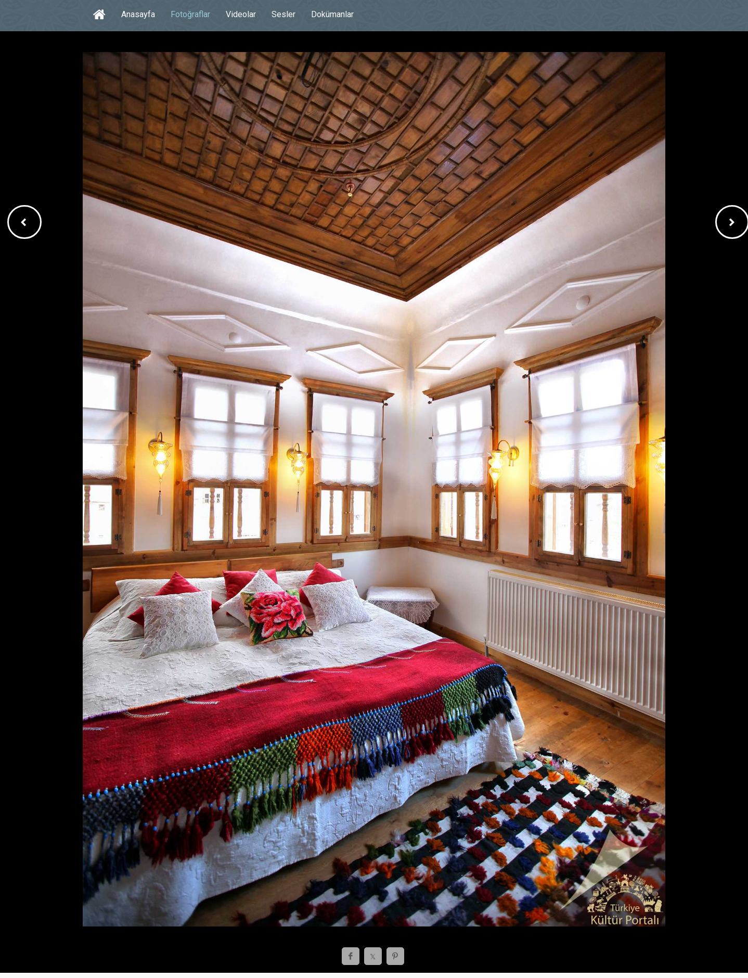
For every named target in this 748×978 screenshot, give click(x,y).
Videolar (241, 14)
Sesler (283, 14)
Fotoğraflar (190, 14)
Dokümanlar (332, 14)
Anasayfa (138, 14)
